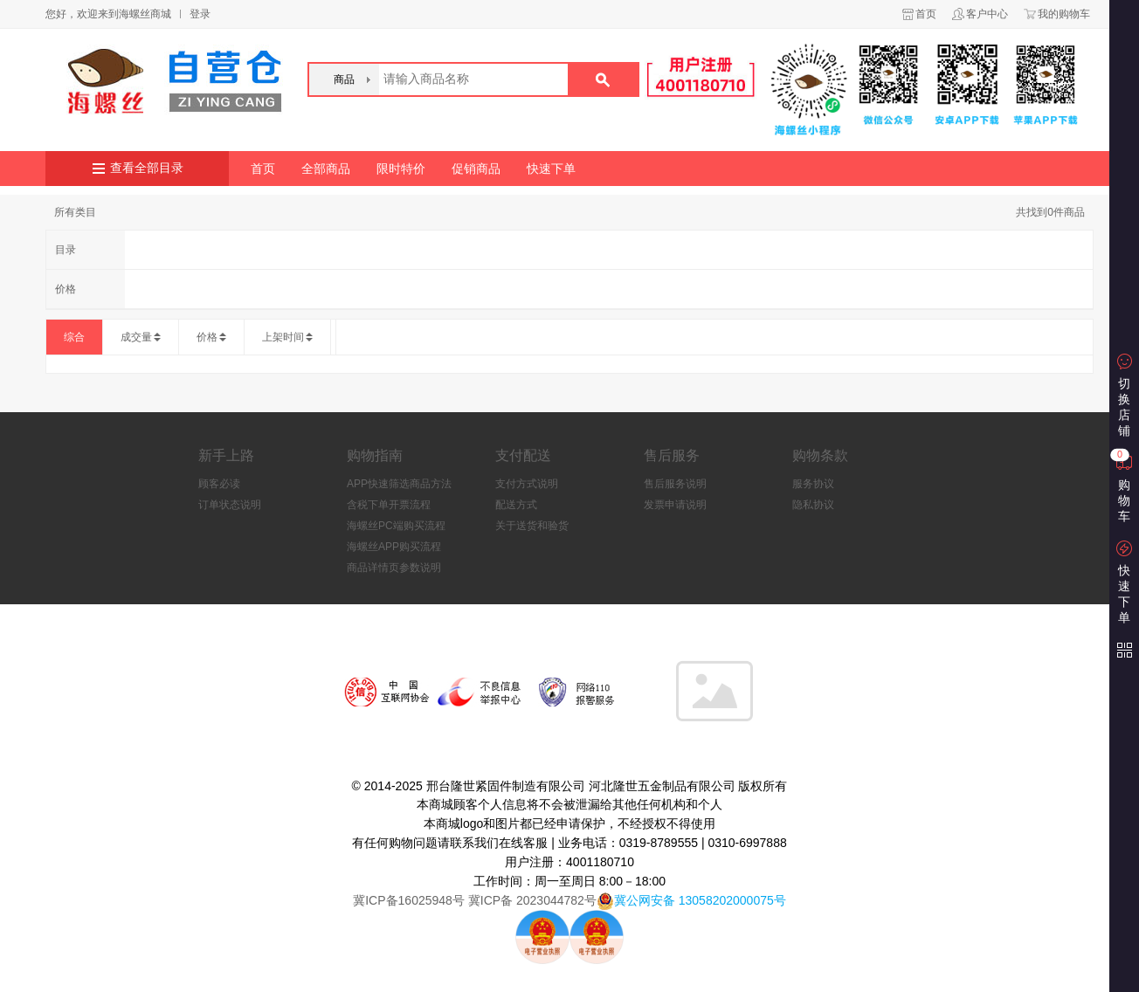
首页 (925, 14)
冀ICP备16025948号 (409, 900)
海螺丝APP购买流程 (394, 547)
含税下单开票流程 (389, 505)
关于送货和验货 (532, 526)
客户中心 (987, 14)
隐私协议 (813, 505)
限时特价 (400, 169)
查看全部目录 (146, 168)
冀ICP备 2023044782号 (531, 900)
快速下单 (551, 169)
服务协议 (813, 484)
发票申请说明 (675, 505)
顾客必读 (219, 484)
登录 (200, 14)
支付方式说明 (526, 484)
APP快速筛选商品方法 (399, 484)
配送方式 (516, 505)
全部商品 (325, 169)
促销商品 (476, 169)
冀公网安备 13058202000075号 (700, 900)
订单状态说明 (229, 505)
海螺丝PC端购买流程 (396, 526)
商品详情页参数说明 (394, 567)
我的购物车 (1064, 14)
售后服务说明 (675, 484)
